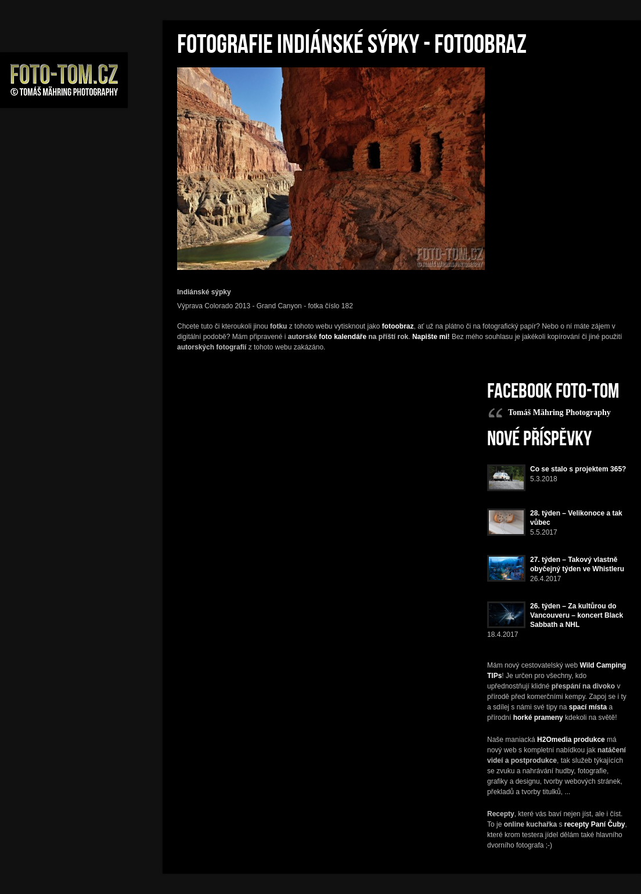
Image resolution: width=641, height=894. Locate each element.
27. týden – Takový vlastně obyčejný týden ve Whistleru (577, 564)
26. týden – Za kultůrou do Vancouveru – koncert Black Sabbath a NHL (576, 615)
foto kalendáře (342, 337)
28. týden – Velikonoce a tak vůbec (576, 518)
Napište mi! (431, 337)
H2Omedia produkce (571, 740)
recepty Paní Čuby (594, 824)
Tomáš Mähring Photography (559, 412)
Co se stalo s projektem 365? (578, 469)
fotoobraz (398, 326)
